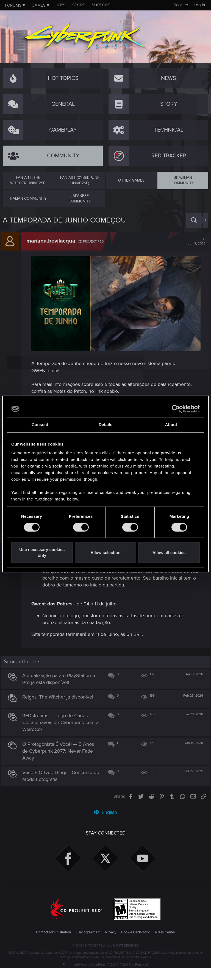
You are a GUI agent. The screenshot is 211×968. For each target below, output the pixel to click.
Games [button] (39, 5)
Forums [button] (13, 5)
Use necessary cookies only (42, 552)
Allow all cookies (169, 552)
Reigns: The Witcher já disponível (60, 694)
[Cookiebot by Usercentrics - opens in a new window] (176, 409)
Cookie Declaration (136, 929)
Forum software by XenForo (106, 962)
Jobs (61, 4)
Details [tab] (105, 424)
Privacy (110, 929)
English (105, 810)
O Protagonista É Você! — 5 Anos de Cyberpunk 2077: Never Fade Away (60, 748)
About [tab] (171, 424)
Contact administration (53, 929)
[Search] (194, 220)
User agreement (88, 929)
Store (78, 4)
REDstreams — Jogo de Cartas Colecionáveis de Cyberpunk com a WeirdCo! (61, 720)
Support (101, 4)
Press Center (165, 929)
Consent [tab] (40, 424)
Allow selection (105, 552)
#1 (194, 241)
